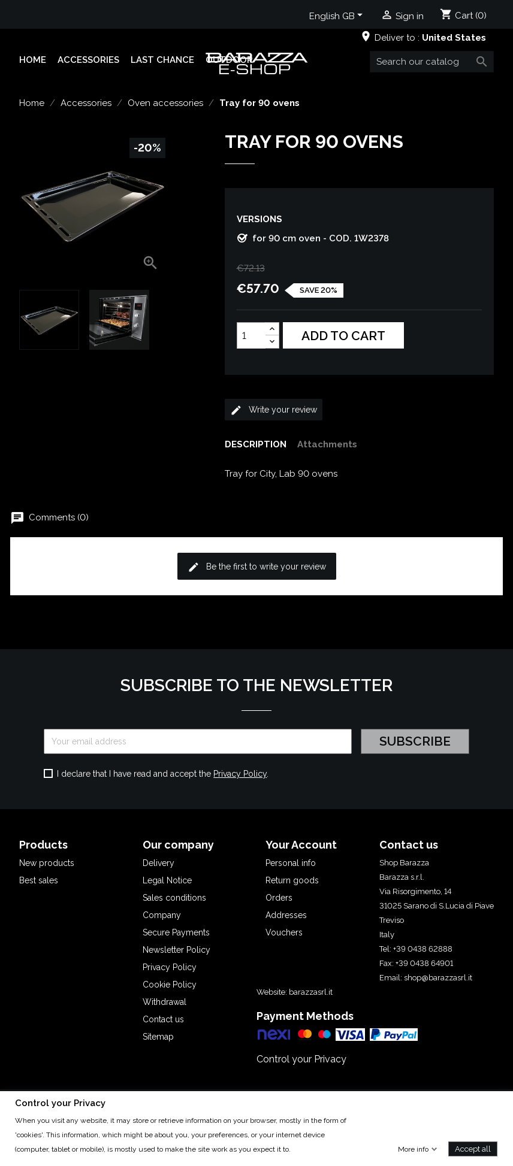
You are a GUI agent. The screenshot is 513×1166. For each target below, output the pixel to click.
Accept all (473, 1148)
